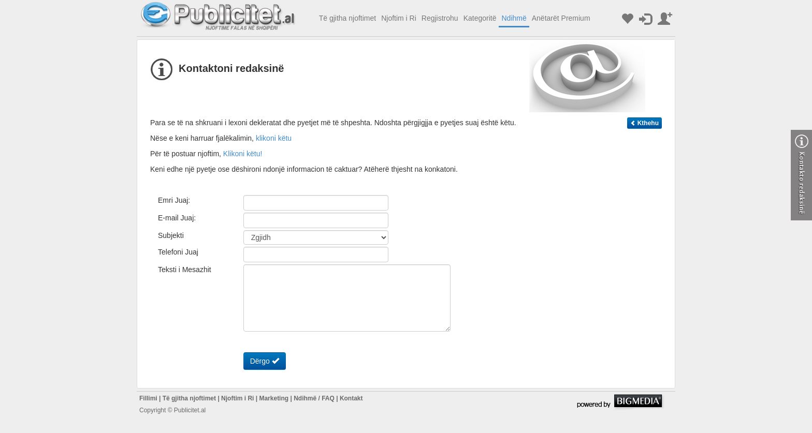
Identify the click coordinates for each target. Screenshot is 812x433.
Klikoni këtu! (242, 154)
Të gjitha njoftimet (347, 18)
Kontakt (351, 398)
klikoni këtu (274, 138)
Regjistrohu (440, 18)
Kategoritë (480, 18)
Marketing (273, 398)
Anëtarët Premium (561, 18)
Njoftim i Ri (398, 18)
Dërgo (264, 360)
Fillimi (148, 398)
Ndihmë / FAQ (314, 398)
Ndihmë (513, 18)
